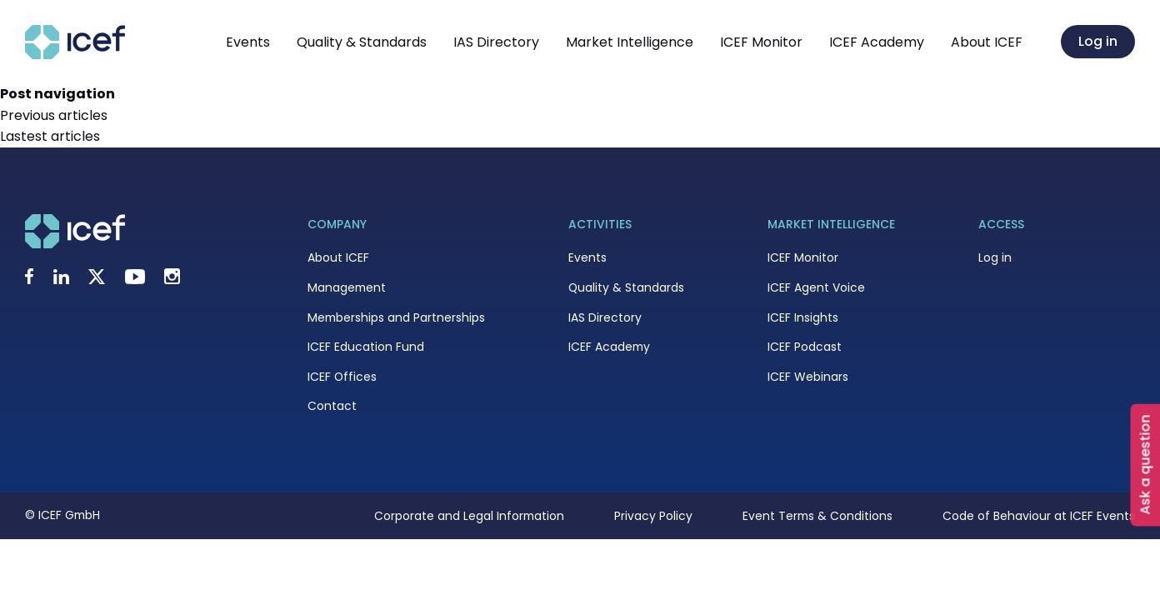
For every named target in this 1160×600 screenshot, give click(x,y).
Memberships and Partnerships (396, 317)
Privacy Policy (653, 516)
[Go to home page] (75, 54)
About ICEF (986, 42)
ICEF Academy (876, 42)
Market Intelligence (629, 42)
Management (347, 287)
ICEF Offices (342, 376)
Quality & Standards (362, 42)
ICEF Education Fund (366, 346)
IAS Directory (496, 42)
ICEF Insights (803, 317)
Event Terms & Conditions (817, 516)
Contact (332, 406)
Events (248, 42)
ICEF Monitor (761, 42)
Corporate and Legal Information (469, 516)
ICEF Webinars (808, 376)
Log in (1098, 41)
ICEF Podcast (805, 346)
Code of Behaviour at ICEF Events (1038, 516)
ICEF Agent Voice (816, 287)
